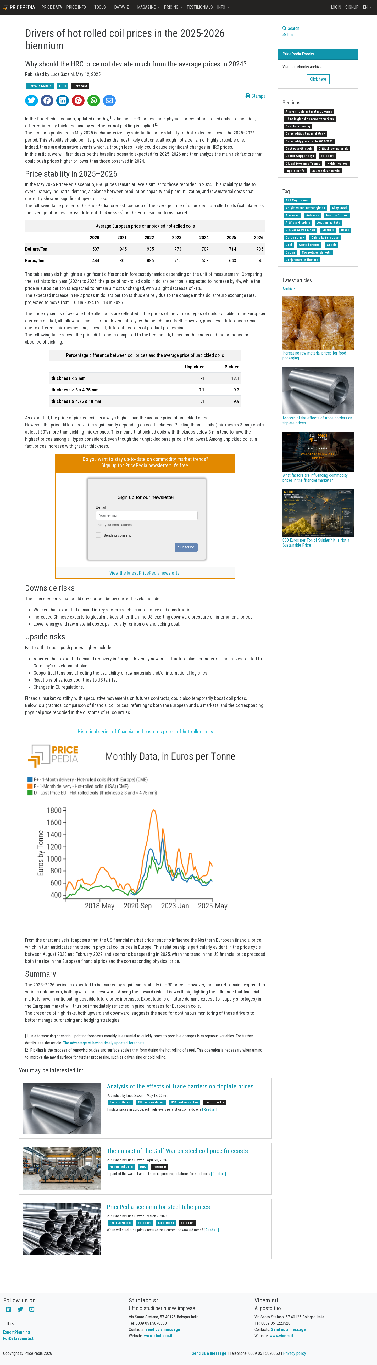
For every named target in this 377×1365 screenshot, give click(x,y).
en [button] (366, 7)
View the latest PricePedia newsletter (145, 573)
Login (336, 7)
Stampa (255, 96)
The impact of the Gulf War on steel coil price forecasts (177, 1151)
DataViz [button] (122, 7)
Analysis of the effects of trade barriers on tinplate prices (180, 1086)
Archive (288, 288)
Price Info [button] (76, 7)
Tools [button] (100, 7)
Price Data (51, 7)
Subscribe (186, 547)
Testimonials (200, 7)
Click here (318, 79)
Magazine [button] (147, 7)
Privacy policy (294, 1353)
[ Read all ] (209, 1109)
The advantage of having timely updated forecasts (104, 1043)
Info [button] (221, 7)
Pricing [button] (171, 7)
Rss (287, 34)
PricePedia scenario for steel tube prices (158, 1207)
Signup (352, 7)
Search (290, 28)
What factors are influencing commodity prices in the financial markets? (315, 478)
